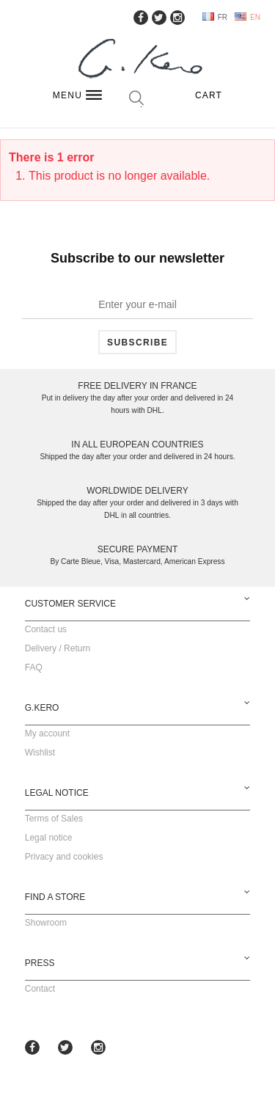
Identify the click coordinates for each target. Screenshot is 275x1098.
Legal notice (49, 837)
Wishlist (40, 752)
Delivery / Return (57, 648)
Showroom (46, 923)
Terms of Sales (54, 818)
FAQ (34, 667)
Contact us (46, 629)
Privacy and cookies (64, 857)
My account (47, 733)
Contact (40, 989)
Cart (208, 95)
